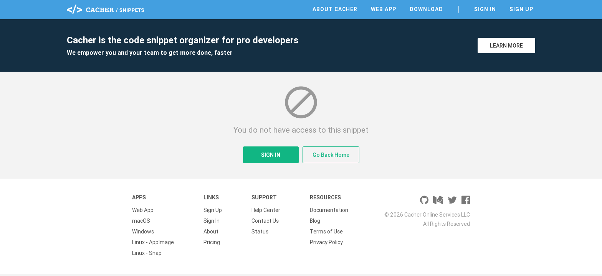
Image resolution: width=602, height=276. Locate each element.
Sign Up (521, 9)
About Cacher (335, 9)
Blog (315, 220)
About (210, 231)
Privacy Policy (326, 242)
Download (426, 9)
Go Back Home (331, 154)
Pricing (211, 242)
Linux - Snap (147, 253)
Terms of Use (326, 231)
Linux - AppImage (153, 242)
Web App (383, 9)
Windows (143, 231)
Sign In (485, 9)
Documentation (329, 210)
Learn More (506, 45)
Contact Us (265, 220)
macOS (141, 220)
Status (259, 231)
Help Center (265, 210)
